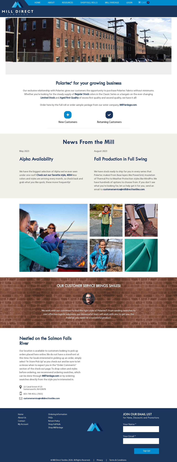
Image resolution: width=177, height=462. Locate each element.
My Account (23, 424)
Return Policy (54, 421)
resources (67, 3)
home (37, 3)
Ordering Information (57, 414)
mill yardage (112, 3)
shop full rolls (88, 3)
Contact (21, 421)
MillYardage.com (128, 105)
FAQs (50, 418)
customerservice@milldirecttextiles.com (124, 189)
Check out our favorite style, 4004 (54, 175)
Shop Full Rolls (54, 424)
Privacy (100, 460)
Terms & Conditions (117, 460)
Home (20, 414)
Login (129, 3)
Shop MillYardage (55, 428)
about (51, 3)
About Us (22, 418)
